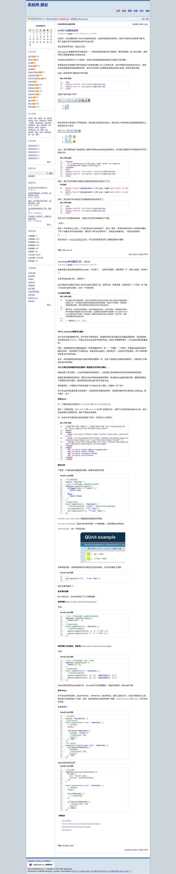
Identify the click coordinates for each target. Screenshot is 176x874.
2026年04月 (32, 152)
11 (44, 36)
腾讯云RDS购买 (52, 19)
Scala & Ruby (33, 72)
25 (44, 42)
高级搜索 (31, 176)
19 (47, 39)
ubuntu (49, 118)
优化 (36, 132)
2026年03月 (32, 155)
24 (40, 42)
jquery (40, 118)
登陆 (147, 19)
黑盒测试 (73, 340)
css (68, 250)
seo (46, 130)
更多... (49, 162)
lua (29, 69)
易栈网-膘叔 (38, 5)
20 (51, 39)
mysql (30, 118)
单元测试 (65, 845)
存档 (124, 11)
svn (49, 125)
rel (71, 250)
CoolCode (31, 273)
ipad (41, 132)
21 (30, 42)
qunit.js (82, 409)
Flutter (30, 66)
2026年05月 (32, 149)
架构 (37, 134)
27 (51, 42)
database (31, 125)
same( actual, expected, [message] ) (96, 646)
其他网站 (46, 861)
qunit (71, 845)
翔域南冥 (31, 285)
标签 (136, 11)
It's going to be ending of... (37, 188)
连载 (42, 130)
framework (39, 123)
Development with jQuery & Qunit (76, 827)
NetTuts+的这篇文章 (102, 404)
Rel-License (63, 52)
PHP (29, 56)
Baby (30, 107)
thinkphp (44, 125)
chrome (31, 132)
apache (31, 127)
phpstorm (48, 123)
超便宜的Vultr (64, 19)
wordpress (32, 130)
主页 (118, 11)
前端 (64, 250)
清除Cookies (85, 871)
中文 (78, 321)
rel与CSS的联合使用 (78, 239)
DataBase (31, 88)
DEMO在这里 (63, 529)
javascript (42, 120)
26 (47, 42)
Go (29, 63)
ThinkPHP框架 (33, 292)
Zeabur (30, 279)
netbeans (47, 132)
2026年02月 (32, 158)
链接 (147, 11)
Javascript (128, 850)
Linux (30, 82)
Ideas (30, 97)
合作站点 (38, 861)
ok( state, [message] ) (67, 524)
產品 (29, 100)
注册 (143, 19)
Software (31, 91)
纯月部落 (31, 276)
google (30, 120)
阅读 (141, 254)
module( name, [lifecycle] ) (69, 518)
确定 (50, 173)
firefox (50, 120)
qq (38, 130)
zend (36, 127)
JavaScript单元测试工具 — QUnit (74, 261)
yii (44, 118)
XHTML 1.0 (75, 871)
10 (40, 36)
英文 (83, 321)
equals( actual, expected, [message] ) (81, 602)
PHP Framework (34, 78)
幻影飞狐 (31, 295)
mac (37, 125)
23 (37, 42)
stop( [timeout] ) (123, 699)
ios (29, 134)
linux (36, 120)
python (30, 60)
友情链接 (31, 861)
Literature (31, 94)
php (35, 118)
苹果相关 (31, 85)
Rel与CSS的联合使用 (68, 30)
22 (33, 42)
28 (30, 45)
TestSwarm (66, 830)
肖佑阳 (31, 123)
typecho (43, 127)
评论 (142, 11)
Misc (130, 254)
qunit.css (92, 409)
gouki (70, 34)
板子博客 (31, 289)
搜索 (130, 11)
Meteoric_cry (33, 298)
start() (135, 699)
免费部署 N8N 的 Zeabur (79, 19)
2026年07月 (32, 146)
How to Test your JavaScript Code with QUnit (81, 824)
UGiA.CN (31, 282)
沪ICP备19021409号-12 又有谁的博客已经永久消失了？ (110, 871)
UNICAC (31, 301)
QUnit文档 (85, 404)
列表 (146, 24)
